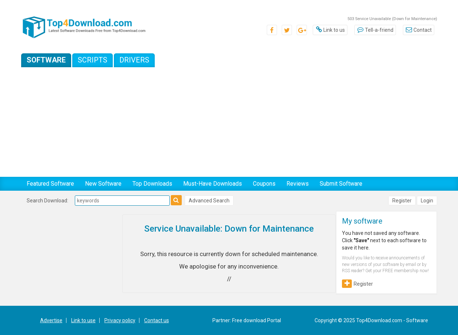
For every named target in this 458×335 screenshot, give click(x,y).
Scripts (92, 60)
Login (427, 200)
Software (46, 60)
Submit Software (341, 183)
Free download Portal (256, 320)
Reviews (297, 183)
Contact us (156, 320)
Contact (418, 30)
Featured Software (50, 183)
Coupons (264, 183)
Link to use (83, 320)
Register (402, 200)
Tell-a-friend (375, 30)
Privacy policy (119, 320)
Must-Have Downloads (212, 183)
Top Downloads (152, 183)
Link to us (330, 30)
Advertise (51, 320)
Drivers (134, 60)
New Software (103, 183)
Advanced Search (209, 200)
